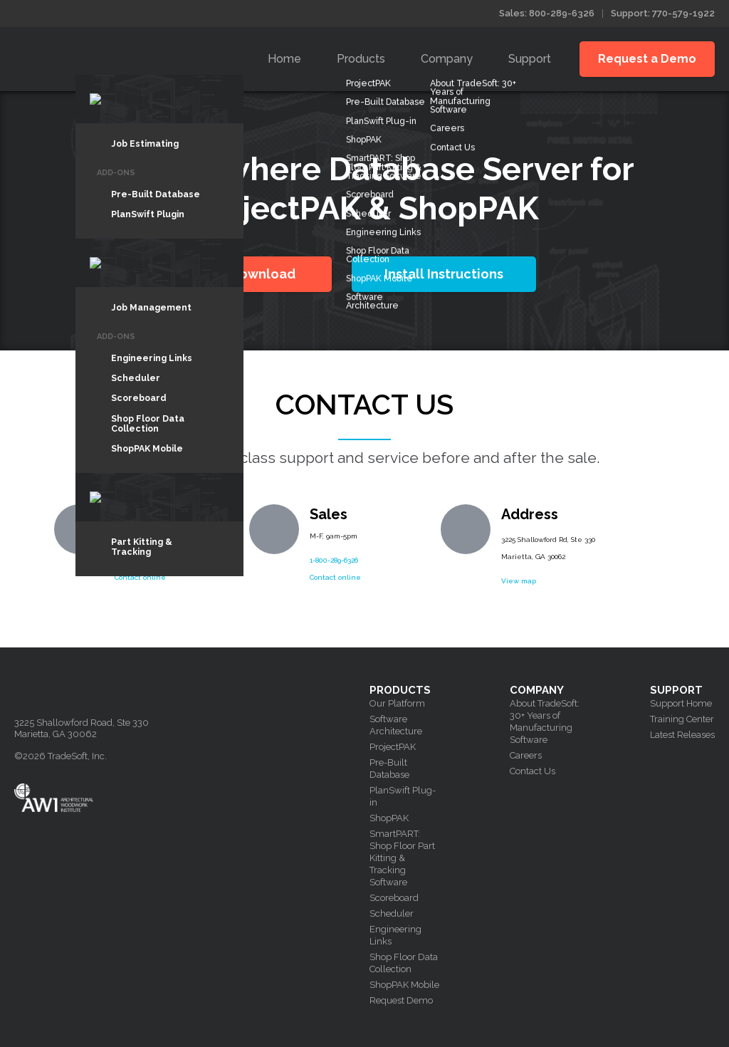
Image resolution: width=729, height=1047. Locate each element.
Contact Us (532, 771)
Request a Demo (647, 59)
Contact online (140, 577)
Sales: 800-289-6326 (546, 13)
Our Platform (397, 703)
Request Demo (401, 1000)
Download (262, 273)
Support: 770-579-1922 (663, 13)
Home (284, 59)
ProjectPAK (392, 746)
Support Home (681, 703)
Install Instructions (443, 273)
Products (361, 59)
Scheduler (391, 913)
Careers (526, 755)
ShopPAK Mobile (404, 984)
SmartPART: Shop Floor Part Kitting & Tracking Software (402, 857)
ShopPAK (389, 818)
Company (447, 59)
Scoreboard (394, 897)
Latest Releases (682, 734)
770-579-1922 (135, 560)
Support (529, 59)
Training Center (682, 719)
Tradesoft (115, 56)
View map (518, 581)
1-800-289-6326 (334, 560)
